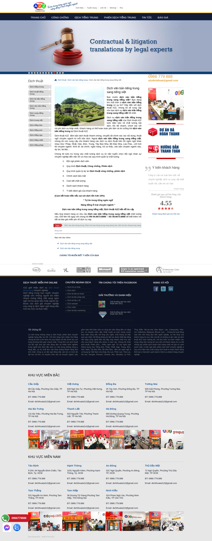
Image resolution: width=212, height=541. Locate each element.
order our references (166, 149)
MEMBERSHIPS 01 (36, 270)
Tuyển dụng (92, 8)
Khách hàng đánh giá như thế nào (166, 214)
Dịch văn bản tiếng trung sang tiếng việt (76, 244)
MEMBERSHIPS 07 (168, 270)
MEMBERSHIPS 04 (83, 270)
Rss (121, 8)
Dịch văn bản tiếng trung (39, 107)
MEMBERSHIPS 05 (105, 270)
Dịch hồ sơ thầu (73, 287)
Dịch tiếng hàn (39, 125)
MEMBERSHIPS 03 (66, 270)
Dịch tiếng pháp (39, 145)
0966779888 (19, 518)
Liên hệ (103, 8)
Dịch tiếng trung (86, 17)
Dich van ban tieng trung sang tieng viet (101, 225)
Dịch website (72, 304)
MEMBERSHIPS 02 (51, 270)
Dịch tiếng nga (39, 135)
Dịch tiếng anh (39, 130)
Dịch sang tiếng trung (39, 114)
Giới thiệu (79, 8)
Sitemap (113, 8)
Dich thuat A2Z (34, 537)
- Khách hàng (178, 189)
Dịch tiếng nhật (39, 140)
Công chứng (60, 17)
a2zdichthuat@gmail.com (163, 80)
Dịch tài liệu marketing (76, 310)
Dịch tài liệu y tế (73, 300)
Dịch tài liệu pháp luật (76, 297)
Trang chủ (38, 17)
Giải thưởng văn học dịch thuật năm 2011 (120, 302)
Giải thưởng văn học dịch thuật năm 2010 (120, 313)
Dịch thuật (62, 80)
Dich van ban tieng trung (74, 225)
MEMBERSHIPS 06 (134, 270)
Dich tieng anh (39, 7)
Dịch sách (71, 290)
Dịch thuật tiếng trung (39, 93)
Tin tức (147, 17)
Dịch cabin (71, 307)
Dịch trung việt (39, 120)
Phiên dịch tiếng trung (120, 17)
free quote (163, 134)
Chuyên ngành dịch (78, 282)
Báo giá (163, 17)
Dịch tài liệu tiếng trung (39, 100)
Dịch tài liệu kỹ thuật (75, 294)
